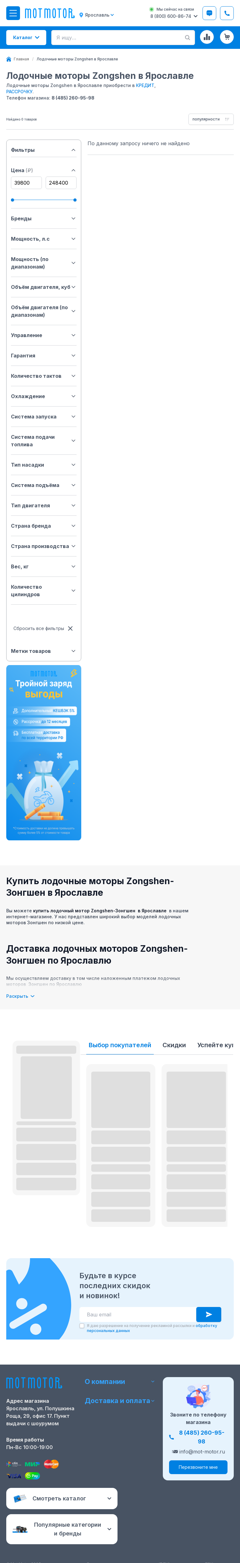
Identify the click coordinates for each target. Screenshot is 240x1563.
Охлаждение (44, 396)
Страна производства (44, 546)
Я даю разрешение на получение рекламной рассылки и (152, 1328)
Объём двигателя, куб (44, 287)
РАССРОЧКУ (19, 91)
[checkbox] (81, 1325)
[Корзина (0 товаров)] (227, 37)
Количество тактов (44, 376)
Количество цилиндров (44, 590)
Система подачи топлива (44, 441)
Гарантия (44, 355)
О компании (120, 1381)
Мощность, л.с (44, 239)
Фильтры (44, 150)
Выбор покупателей (120, 1045)
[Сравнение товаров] (207, 37)
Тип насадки (44, 465)
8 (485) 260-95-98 (73, 97)
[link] (77, 59)
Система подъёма (44, 485)
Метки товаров (44, 651)
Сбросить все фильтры (43, 628)
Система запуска (44, 416)
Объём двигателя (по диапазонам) (44, 311)
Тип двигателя (44, 505)
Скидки (174, 1045)
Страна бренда (44, 526)
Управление (44, 335)
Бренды (44, 218)
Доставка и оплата (120, 1401)
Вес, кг (44, 566)
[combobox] (211, 119)
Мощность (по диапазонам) (44, 263)
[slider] (12, 200)
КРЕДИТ (145, 85)
